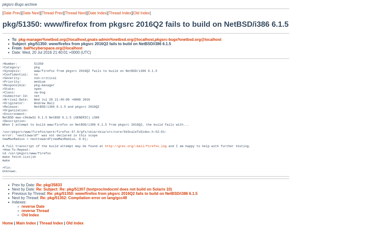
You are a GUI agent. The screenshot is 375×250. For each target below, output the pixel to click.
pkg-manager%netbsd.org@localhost (52, 39)
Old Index (141, 13)
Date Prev (11, 13)
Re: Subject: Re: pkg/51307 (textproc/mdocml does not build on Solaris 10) (104, 211)
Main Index (26, 245)
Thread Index (120, 13)
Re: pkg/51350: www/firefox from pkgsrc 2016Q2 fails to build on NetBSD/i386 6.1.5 (122, 216)
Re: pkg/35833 (49, 207)
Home (7, 245)
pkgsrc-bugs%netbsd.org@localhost (188, 39)
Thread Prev (52, 13)
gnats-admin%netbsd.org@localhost (120, 39)
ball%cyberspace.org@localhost (53, 48)
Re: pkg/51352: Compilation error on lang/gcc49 (83, 220)
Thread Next (75, 13)
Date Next (30, 13)
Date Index (97, 13)
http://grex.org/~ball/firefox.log (135, 163)
